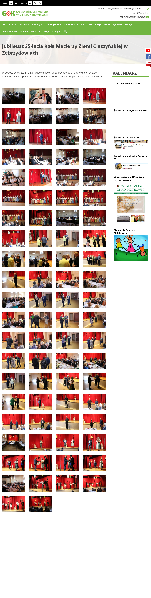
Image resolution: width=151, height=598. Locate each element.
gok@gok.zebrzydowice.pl (133, 16)
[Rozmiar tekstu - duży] (39, 3)
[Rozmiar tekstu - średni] (35, 3)
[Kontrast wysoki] (16, 3)
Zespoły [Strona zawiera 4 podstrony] (37, 24)
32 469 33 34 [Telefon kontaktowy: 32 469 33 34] (12, 581)
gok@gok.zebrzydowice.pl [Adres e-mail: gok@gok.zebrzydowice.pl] (20, 587)
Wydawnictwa (10, 31)
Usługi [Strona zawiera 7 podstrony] (129, 24)
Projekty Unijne (52, 31)
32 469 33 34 (139, 12)
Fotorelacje (95, 24)
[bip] (148, 64)
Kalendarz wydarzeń (30, 31)
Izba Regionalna (53, 24)
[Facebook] (148, 50)
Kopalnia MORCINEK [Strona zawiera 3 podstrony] (75, 24)
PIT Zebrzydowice (113, 24)
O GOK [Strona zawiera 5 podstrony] (24, 24)
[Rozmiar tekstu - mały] (30, 3)
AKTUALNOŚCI (10, 24)
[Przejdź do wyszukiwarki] (65, 31)
